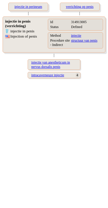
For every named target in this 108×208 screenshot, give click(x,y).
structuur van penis (84, 40)
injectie (76, 36)
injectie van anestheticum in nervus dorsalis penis (50, 64)
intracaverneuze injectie (47, 75)
